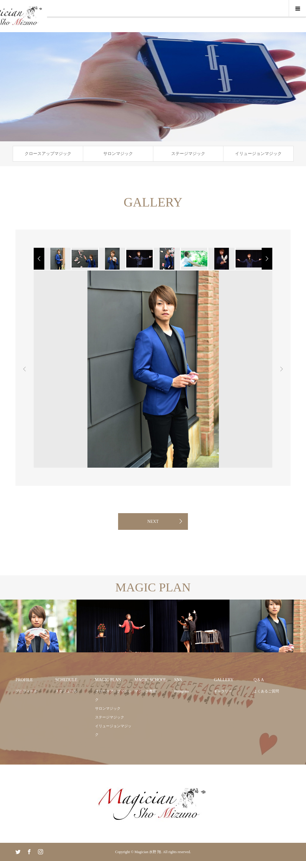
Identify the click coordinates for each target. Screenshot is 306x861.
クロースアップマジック (48, 153)
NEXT (152, 521)
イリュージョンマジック (258, 153)
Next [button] (281, 369)
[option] (57, 259)
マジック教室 (145, 691)
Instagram (181, 691)
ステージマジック (188, 153)
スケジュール (66, 691)
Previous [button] (25, 369)
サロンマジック (118, 153)
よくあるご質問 (266, 691)
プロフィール (26, 691)
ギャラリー (223, 691)
